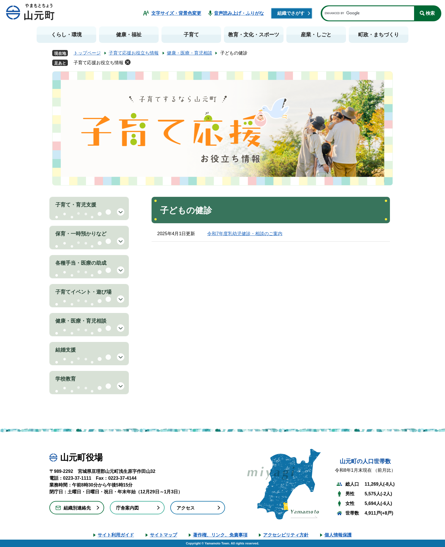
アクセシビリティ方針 (285, 535)
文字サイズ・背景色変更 (176, 13)
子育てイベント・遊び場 (83, 292)
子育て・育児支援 (75, 205)
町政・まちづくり (378, 34)
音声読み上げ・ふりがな (239, 13)
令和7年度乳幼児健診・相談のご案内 (244, 233)
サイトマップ (163, 535)
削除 (128, 62)
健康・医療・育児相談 (189, 53)
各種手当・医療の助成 (80, 263)
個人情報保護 (338, 535)
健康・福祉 (129, 34)
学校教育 (65, 379)
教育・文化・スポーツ (253, 34)
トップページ (87, 53)
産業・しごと (316, 34)
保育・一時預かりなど (80, 234)
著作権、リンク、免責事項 (220, 535)
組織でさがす (291, 13)
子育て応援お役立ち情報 (134, 53)
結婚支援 (65, 350)
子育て (191, 34)
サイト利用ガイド (116, 535)
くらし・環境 (66, 34)
